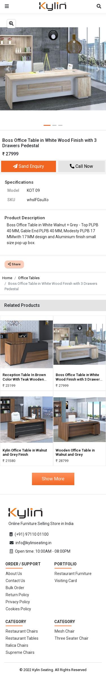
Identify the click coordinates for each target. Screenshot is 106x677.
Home (7, 278)
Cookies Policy (18, 609)
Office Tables (29, 278)
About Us (14, 573)
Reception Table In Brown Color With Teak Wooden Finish (24, 379)
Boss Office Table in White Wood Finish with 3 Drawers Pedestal (79, 379)
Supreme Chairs (20, 652)
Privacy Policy (18, 602)
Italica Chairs (17, 645)
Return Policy (17, 595)
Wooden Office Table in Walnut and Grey (75, 452)
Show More (53, 478)
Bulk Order (15, 587)
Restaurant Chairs (22, 631)
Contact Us (15, 580)
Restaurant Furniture (73, 573)
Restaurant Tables (22, 638)
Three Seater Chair (71, 638)
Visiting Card (66, 580)
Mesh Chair (65, 631)
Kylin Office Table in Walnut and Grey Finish (25, 452)
